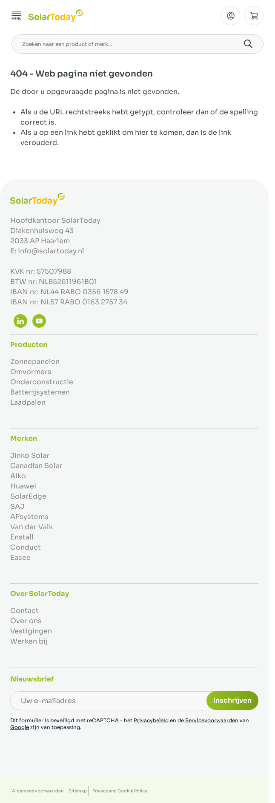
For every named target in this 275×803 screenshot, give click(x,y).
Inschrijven (232, 700)
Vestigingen (31, 631)
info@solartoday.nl (51, 251)
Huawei (23, 486)
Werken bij (29, 641)
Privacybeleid (151, 720)
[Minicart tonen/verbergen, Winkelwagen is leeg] (254, 15)
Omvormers (31, 371)
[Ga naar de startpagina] (56, 15)
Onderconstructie (41, 381)
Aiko (18, 475)
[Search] (248, 44)
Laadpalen (28, 402)
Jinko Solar (29, 455)
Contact (24, 610)
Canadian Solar (36, 465)
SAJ (17, 506)
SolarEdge (28, 496)
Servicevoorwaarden (211, 720)
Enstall (22, 537)
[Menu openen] (16, 16)
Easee (20, 557)
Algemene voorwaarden (37, 791)
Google (19, 727)
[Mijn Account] (230, 15)
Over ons (26, 620)
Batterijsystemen (40, 392)
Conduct (25, 547)
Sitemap (78, 791)
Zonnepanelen (35, 361)
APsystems (29, 516)
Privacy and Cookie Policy (119, 791)
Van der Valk (31, 526)
